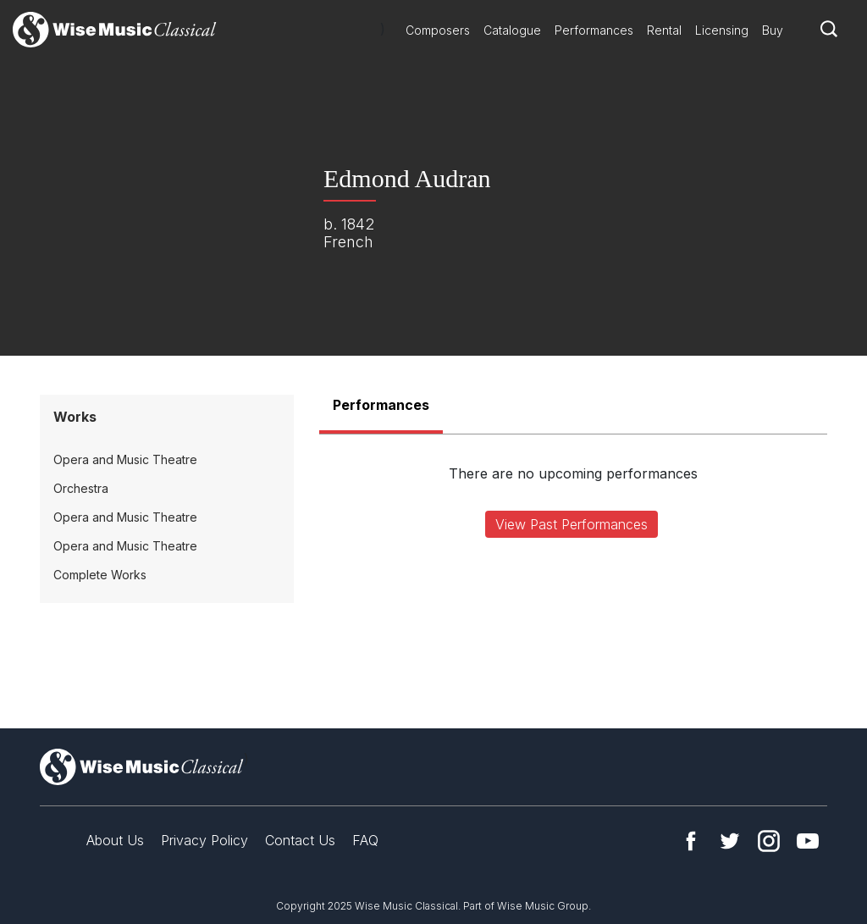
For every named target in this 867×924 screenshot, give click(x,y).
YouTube (808, 841)
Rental (664, 30)
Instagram (769, 841)
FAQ (365, 840)
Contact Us (300, 840)
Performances (594, 30)
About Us (115, 840)
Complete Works (99, 574)
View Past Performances (571, 524)
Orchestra (80, 488)
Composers (438, 30)
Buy (772, 30)
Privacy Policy (204, 840)
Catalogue (512, 30)
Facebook (691, 841)
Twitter (730, 841)
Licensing (721, 30)
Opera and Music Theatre (125, 459)
